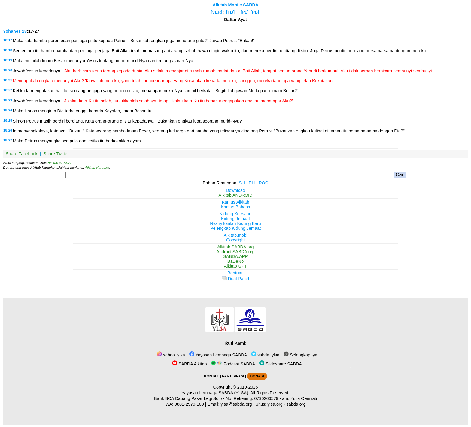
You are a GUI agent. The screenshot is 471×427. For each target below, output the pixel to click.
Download (235, 190)
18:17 (7, 40)
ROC (263, 182)
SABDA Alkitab (189, 364)
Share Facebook (22, 153)
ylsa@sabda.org (236, 404)
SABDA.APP (235, 256)
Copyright (235, 240)
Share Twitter (56, 153)
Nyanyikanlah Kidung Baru (235, 223)
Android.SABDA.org (235, 251)
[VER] (216, 12)
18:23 (7, 100)
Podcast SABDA (233, 364)
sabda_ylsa (171, 355)
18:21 (7, 80)
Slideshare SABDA (280, 364)
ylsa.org (274, 404)
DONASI (257, 376)
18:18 (7, 50)
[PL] (244, 12)
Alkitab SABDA (59, 163)
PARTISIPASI (233, 376)
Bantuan (235, 273)
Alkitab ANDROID (236, 195)
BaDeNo (235, 261)
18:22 (7, 90)
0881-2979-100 (189, 404)
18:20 (7, 70)
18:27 (7, 140)
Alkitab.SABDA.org (235, 246)
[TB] (230, 12)
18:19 (7, 60)
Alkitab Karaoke (97, 167)
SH (242, 182)
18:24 (7, 110)
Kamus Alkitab (235, 202)
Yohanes (12, 31)
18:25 (7, 120)
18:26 (7, 130)
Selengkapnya (300, 355)
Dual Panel (235, 278)
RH (252, 182)
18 (24, 31)
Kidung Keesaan (235, 213)
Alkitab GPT (235, 266)
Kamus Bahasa (235, 206)
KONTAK (211, 376)
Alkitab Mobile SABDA (236, 4)
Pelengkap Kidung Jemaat (235, 228)
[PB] (255, 12)
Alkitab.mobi (235, 235)
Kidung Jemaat (235, 218)
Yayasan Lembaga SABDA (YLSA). (215, 392)
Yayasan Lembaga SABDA (218, 355)
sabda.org (296, 404)
